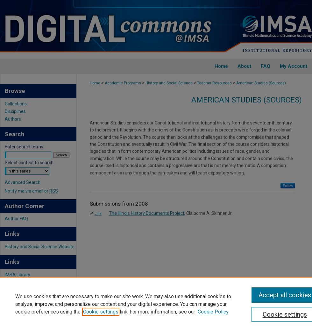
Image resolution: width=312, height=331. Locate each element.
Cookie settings (100, 312)
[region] (156, 304)
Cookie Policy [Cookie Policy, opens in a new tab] (213, 312)
